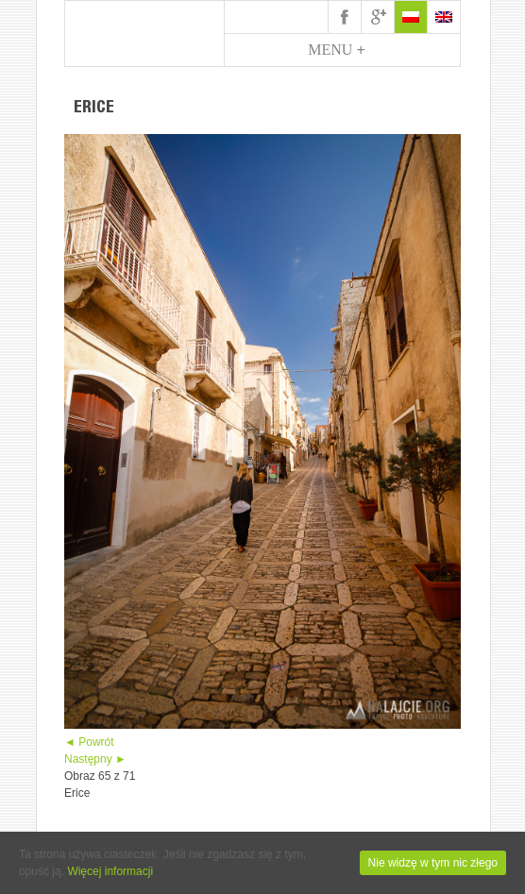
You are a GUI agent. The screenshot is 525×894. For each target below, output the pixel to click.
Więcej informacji (110, 871)
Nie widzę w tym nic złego (433, 862)
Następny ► (95, 759)
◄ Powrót (89, 742)
